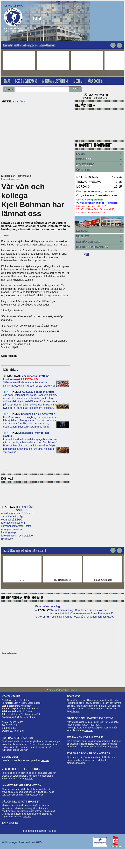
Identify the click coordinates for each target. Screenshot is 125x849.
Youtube (51, 830)
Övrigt (23, 101)
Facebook (29, 830)
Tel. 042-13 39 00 (13, 5)
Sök (75, 89)
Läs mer (24, 750)
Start (15, 101)
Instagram (41, 830)
